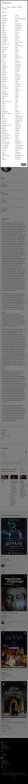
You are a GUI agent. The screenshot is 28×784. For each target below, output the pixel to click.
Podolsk (17, 30)
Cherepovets (5, 40)
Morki (3, 116)
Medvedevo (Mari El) (6, 113)
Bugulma (4, 30)
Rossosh (17, 40)
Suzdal (16, 83)
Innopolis (4, 57)
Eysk (3, 52)
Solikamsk (17, 74)
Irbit (3, 59)
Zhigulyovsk (18, 159)
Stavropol (17, 79)
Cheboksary (4, 37)
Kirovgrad (4, 84)
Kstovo (3, 98)
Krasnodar (4, 91)
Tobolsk (17, 94)
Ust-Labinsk (18, 113)
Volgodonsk (18, 127)
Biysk (3, 27)
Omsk (3, 152)
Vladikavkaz (18, 121)
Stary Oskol (18, 78)
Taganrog (17, 89)
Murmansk (4, 120)
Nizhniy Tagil (5, 137)
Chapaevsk (4, 35)
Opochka (4, 154)
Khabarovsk (4, 78)
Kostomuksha (5, 88)
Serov (16, 59)
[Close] (25, 3)
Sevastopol (18, 64)
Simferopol (17, 67)
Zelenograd (17, 157)
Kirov (3, 83)
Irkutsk (3, 61)
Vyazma (17, 135)
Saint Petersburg (19, 45)
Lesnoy (3, 105)
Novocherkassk (5, 143)
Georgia (8, 7)
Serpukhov (17, 61)
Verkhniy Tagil (18, 118)
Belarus (4, 7)
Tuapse (16, 101)
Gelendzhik (4, 56)
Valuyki (16, 115)
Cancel (23, 164)
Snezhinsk (17, 71)
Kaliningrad (4, 67)
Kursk (3, 100)
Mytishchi (4, 123)
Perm (16, 22)
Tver (16, 105)
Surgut (16, 81)
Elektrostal (4, 49)
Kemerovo (4, 76)
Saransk (17, 51)
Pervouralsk (18, 23)
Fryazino (4, 54)
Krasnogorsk (5, 93)
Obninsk (3, 150)
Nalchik (3, 128)
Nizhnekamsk (5, 133)
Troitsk (16, 100)
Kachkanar (4, 66)
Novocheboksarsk (6, 142)
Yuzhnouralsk (18, 147)
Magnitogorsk (5, 111)
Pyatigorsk (17, 37)
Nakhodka (4, 127)
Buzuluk (4, 34)
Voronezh (17, 133)
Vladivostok (18, 125)
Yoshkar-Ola (18, 143)
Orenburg (4, 159)
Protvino (17, 32)
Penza (16, 20)
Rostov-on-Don (19, 42)
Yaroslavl (17, 140)
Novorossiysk (5, 147)
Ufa (16, 108)
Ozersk (16, 15)
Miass (3, 115)
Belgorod (4, 25)
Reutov (17, 39)
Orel (3, 157)
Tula (16, 103)
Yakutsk (17, 138)
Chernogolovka (5, 44)
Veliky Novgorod (19, 116)
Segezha (17, 56)
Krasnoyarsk (4, 96)
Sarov (16, 54)
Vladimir (17, 123)
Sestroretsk (18, 62)
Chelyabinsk (4, 39)
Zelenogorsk (18, 152)
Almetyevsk (4, 15)
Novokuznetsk (5, 145)
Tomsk (16, 98)
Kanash (3, 71)
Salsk (16, 47)
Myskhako (4, 121)
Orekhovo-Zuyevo (6, 155)
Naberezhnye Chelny (6, 125)
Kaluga (3, 69)
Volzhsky (17, 132)
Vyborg (16, 137)
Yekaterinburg (18, 142)
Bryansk (3, 29)
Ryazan (16, 44)
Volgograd (17, 128)
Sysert (16, 88)
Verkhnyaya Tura (19, 120)
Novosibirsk (4, 148)
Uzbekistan (4, 9)
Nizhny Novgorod (6, 138)
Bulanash (4, 32)
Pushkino (17, 35)
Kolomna (4, 86)
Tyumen (17, 106)
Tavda (16, 93)
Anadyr (3, 17)
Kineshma (4, 79)
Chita (3, 45)
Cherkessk (4, 42)
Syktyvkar (17, 86)
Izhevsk (3, 64)
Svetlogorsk (18, 84)
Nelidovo (4, 132)
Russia (20, 7)
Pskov (16, 34)
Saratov (17, 52)
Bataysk (4, 23)
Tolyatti (17, 96)
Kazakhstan (14, 7)
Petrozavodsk (18, 29)
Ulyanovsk (17, 111)
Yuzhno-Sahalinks (19, 145)
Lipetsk (3, 106)
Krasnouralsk (5, 94)
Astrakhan (4, 20)
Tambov (17, 91)
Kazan (3, 74)
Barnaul (3, 22)
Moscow (4, 118)
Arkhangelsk (4, 18)
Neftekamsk (5, 130)
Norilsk (3, 140)
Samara (17, 49)
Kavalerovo (4, 72)
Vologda (17, 130)
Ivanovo (4, 62)
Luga (3, 110)
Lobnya (3, 108)
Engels (3, 51)
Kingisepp (4, 81)
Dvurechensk (5, 47)
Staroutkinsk (18, 76)
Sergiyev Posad (18, 57)
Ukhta (16, 110)
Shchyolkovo (18, 66)
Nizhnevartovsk (5, 135)
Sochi (16, 72)
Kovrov (3, 89)
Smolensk (17, 69)
